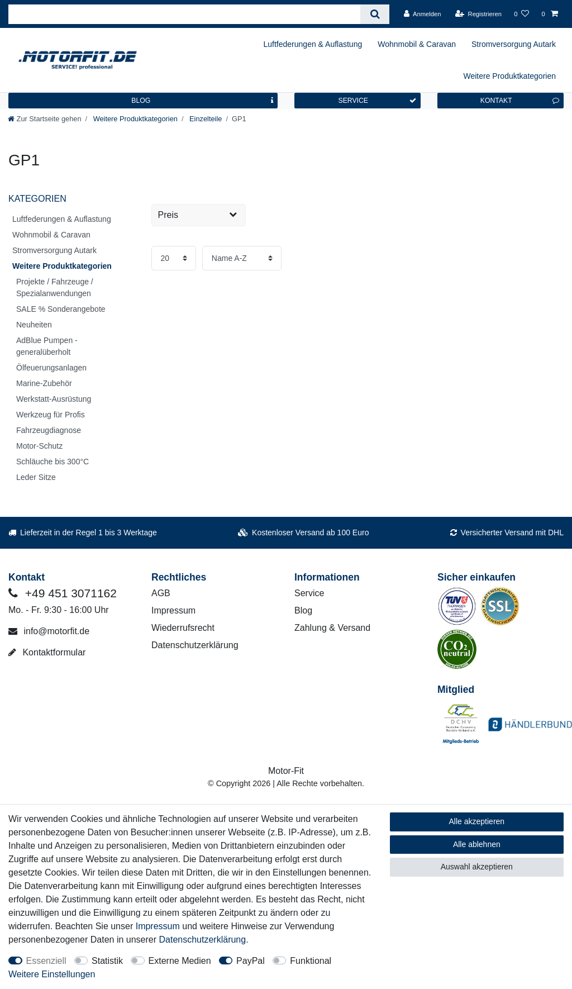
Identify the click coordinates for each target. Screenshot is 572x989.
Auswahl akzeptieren (477, 866)
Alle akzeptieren (477, 821)
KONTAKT (519, 101)
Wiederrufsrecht (182, 628)
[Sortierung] (242, 258)
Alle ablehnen (476, 844)
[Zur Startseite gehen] (45, 119)
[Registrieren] (478, 14)
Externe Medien (180, 961)
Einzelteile (204, 119)
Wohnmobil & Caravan (417, 44)
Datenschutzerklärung (195, 645)
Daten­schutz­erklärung (202, 939)
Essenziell (46, 961)
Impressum (173, 610)
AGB (160, 593)
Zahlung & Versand (332, 628)
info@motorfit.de (48, 631)
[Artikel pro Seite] (173, 258)
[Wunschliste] (521, 14)
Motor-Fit (286, 771)
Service (309, 593)
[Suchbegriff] (184, 14)
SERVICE (377, 101)
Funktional (310, 961)
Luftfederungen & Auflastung (313, 44)
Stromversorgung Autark (513, 44)
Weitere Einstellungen (51, 974)
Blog (303, 610)
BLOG (202, 101)
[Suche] (374, 14)
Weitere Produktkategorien (510, 76)
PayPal (250, 961)
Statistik (107, 961)
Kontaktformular (46, 652)
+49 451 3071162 (62, 593)
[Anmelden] (422, 14)
